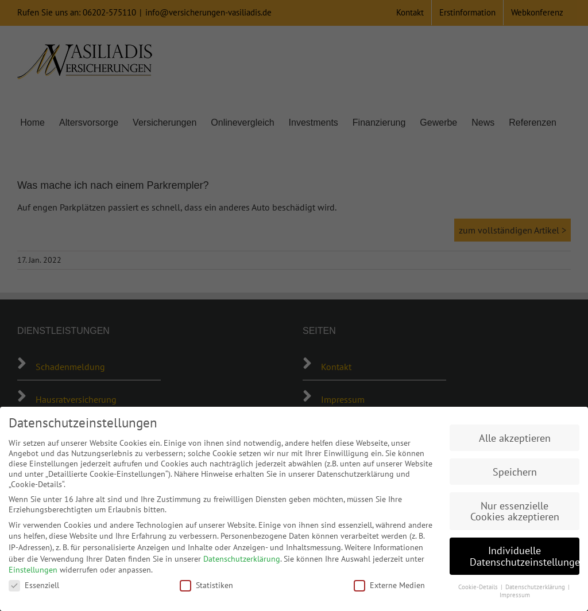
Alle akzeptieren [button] (515, 438)
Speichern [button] (515, 471)
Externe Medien (389, 585)
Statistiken (206, 585)
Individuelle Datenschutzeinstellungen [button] (524, 556)
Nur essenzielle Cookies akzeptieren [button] (514, 511)
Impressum (515, 595)
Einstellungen (33, 570)
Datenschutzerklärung (241, 559)
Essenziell (34, 585)
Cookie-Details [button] (479, 587)
